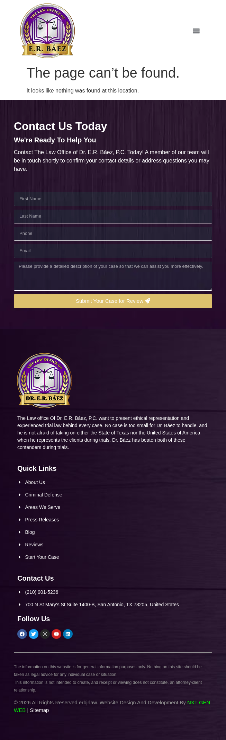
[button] (208, 31)
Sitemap (39, 710)
